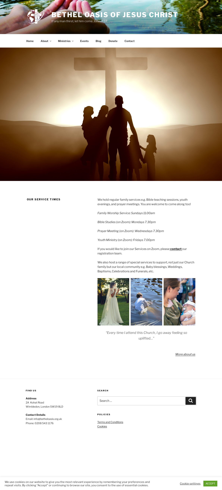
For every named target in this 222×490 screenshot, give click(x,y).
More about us (185, 354)
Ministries (66, 41)
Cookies (102, 426)
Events (84, 41)
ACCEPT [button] (210, 483)
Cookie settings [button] (190, 483)
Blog (98, 41)
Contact (130, 41)
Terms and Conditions (110, 422)
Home (30, 41)
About (46, 41)
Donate (112, 41)
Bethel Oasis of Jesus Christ (114, 15)
